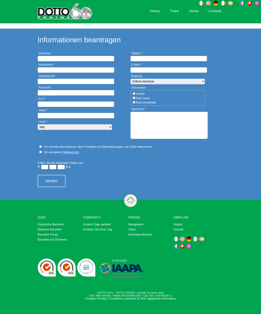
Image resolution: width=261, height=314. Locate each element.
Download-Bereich (140, 234)
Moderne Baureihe (50, 229)
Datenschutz (71, 152)
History (155, 11)
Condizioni (116, 298)
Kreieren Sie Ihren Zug (97, 229)
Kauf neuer (143, 98)
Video (132, 229)
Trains (174, 11)
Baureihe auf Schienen (52, 239)
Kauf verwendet (146, 102)
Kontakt (178, 229)
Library (194, 11)
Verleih (140, 93)
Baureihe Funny (48, 234)
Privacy (102, 298)
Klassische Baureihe (51, 224)
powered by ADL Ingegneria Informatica (150, 298)
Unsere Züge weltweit (97, 224)
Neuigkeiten (136, 224)
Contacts (215, 11)
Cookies (90, 298)
